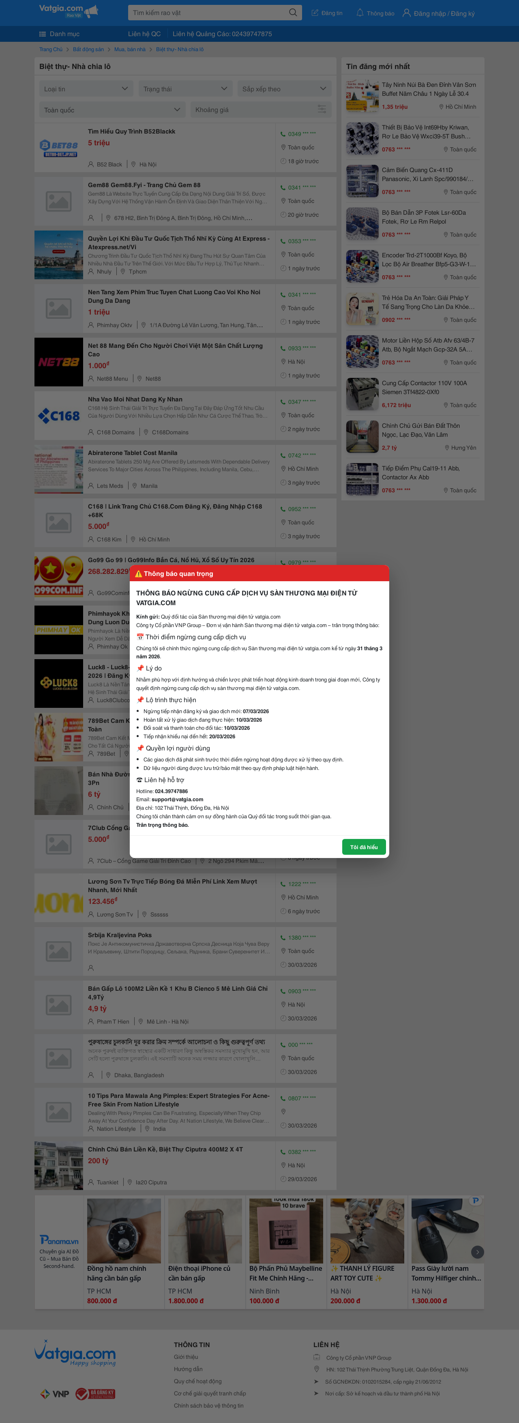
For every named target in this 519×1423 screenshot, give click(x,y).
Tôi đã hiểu (364, 846)
